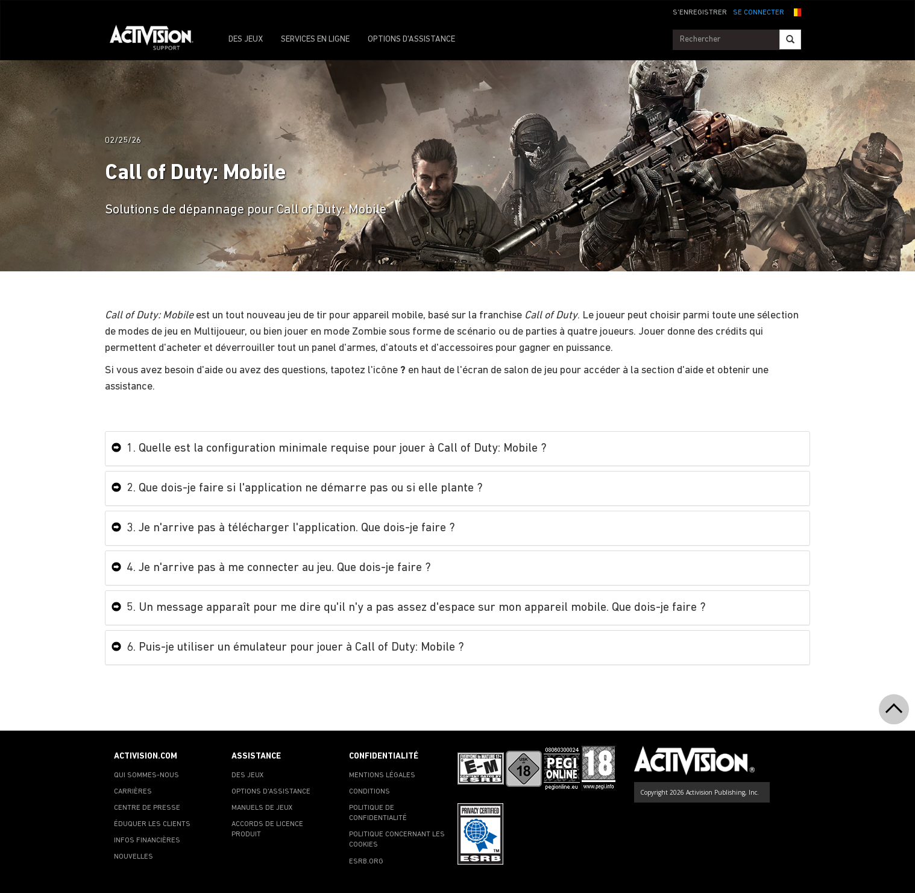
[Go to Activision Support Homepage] (157, 40)
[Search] (790, 39)
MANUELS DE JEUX (262, 808)
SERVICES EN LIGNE (315, 39)
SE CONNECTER (758, 12)
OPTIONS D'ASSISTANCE (411, 39)
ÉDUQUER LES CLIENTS (152, 824)
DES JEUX (245, 39)
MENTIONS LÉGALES (382, 775)
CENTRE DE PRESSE (147, 808)
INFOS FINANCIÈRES (147, 840)
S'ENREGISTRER (700, 12)
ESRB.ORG (366, 861)
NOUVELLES (133, 856)
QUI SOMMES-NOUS (146, 775)
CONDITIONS (369, 791)
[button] (795, 11)
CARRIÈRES (133, 791)
